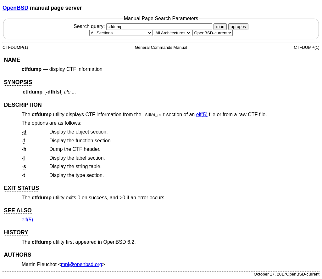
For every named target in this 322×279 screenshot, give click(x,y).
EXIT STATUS (21, 188)
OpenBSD (15, 8)
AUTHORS (17, 255)
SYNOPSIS (18, 82)
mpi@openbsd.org (81, 264)
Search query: (144, 26)
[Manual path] (212, 33)
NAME (12, 60)
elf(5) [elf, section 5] (202, 114)
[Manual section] (121, 33)
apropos (238, 26)
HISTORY (16, 232)
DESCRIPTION (23, 105)
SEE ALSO (17, 210)
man (220, 26)
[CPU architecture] (172, 33)
